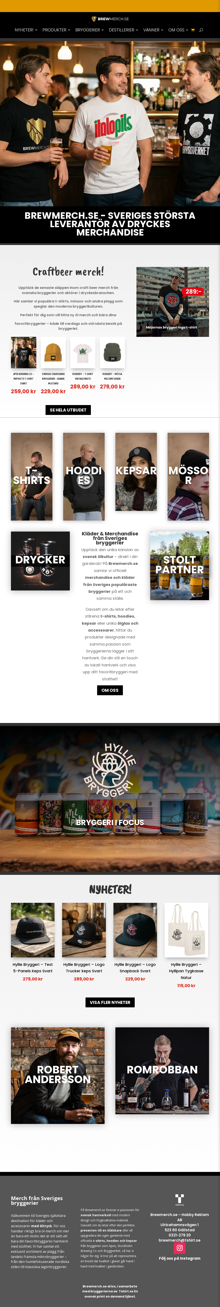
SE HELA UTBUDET (68, 410)
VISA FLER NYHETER (110, 1002)
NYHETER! (24, 30)
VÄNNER (151, 30)
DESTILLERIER (121, 30)
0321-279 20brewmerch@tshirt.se (179, 1238)
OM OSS (176, 30)
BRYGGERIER (87, 30)
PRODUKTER (54, 30)
